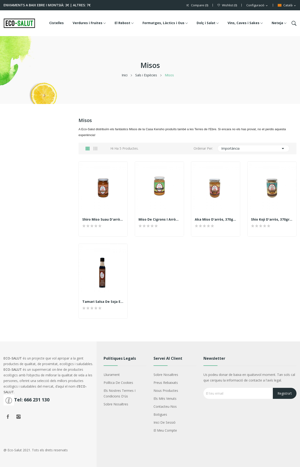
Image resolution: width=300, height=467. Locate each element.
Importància (253, 148)
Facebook (8, 416)
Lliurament (112, 374)
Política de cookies (118, 382)
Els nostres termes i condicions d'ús (119, 393)
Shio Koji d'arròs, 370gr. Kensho (272, 219)
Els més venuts (165, 398)
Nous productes (166, 390)
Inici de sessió (165, 422)
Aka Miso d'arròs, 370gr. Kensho (215, 219)
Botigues (160, 414)
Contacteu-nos (165, 406)
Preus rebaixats (166, 382)
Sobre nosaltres (116, 404)
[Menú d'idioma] (287, 5)
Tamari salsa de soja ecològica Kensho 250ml (103, 302)
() (227, 5)
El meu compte (165, 430)
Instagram (18, 416)
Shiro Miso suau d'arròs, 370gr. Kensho (103, 219)
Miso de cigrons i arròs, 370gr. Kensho (159, 219)
